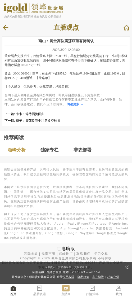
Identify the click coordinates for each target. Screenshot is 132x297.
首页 (13, 290)
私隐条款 (31, 254)
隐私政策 (83, 276)
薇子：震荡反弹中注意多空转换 (38, 121)
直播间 (66, 290)
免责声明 (49, 254)
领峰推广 (66, 254)
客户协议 (98, 276)
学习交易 (101, 254)
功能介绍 (113, 276)
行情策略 (92, 290)
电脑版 (68, 248)
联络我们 (83, 254)
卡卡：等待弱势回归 (30, 114)
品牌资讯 (39, 290)
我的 (118, 290)
